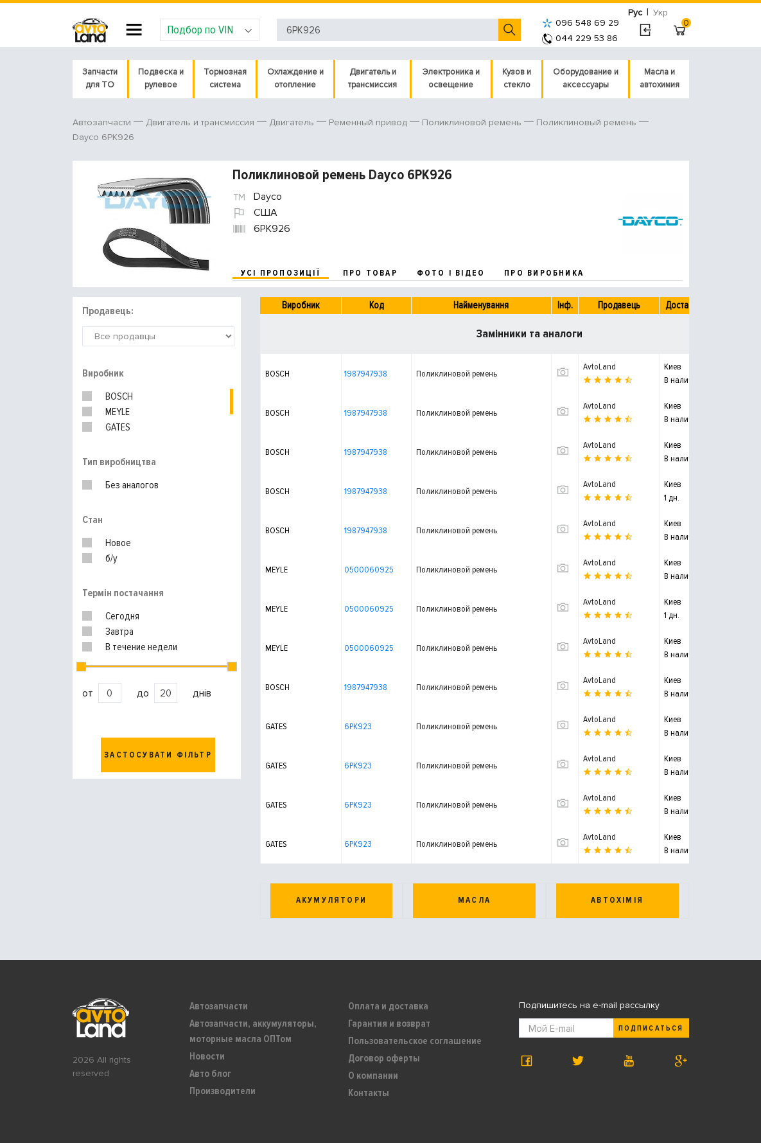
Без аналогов (132, 485)
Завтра (119, 631)
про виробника (544, 273)
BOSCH (119, 396)
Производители (222, 1091)
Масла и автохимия (659, 78)
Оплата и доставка (388, 1006)
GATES (117, 427)
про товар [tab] (370, 273)
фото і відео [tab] (451, 273)
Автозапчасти (218, 1006)
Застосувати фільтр (158, 755)
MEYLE (117, 411)
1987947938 (365, 373)
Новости (207, 1056)
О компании (373, 1075)
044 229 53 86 (580, 38)
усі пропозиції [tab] (280, 273)
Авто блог (210, 1073)
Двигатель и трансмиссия (372, 78)
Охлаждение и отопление (295, 78)
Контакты (368, 1093)
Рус (635, 12)
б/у (111, 558)
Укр (660, 12)
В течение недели (141, 647)
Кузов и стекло (516, 78)
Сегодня (122, 616)
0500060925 (369, 569)
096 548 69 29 (580, 22)
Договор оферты (384, 1058)
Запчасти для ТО (100, 78)
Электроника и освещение (451, 78)
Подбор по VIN (209, 29)
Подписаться (650, 1028)
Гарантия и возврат (389, 1023)
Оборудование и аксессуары (585, 78)
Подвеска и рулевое (161, 78)
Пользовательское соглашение (415, 1041)
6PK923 (358, 726)
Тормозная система (225, 78)
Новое (118, 542)
